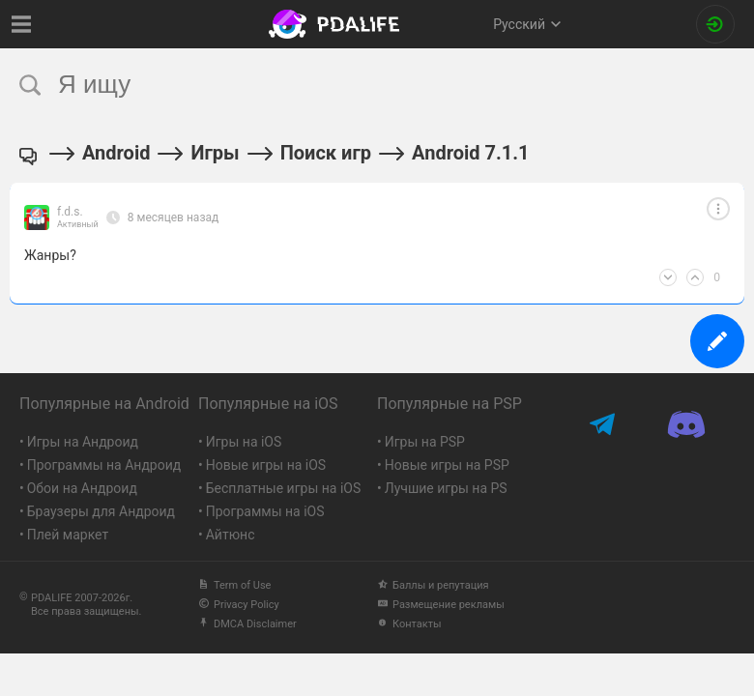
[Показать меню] (22, 24)
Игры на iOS (244, 442)
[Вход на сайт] (715, 24)
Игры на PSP (425, 442)
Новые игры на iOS (266, 465)
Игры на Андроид (82, 442)
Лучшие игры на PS (446, 488)
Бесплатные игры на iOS (284, 488)
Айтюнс (230, 534)
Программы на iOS (265, 511)
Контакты (409, 624)
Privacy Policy (238, 604)
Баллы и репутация (433, 585)
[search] (340, 84)
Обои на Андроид (82, 488)
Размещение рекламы (441, 604)
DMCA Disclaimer (247, 624)
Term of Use (234, 585)
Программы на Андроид (104, 465)
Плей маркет (67, 534)
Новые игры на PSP (447, 465)
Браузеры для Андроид (101, 511)
